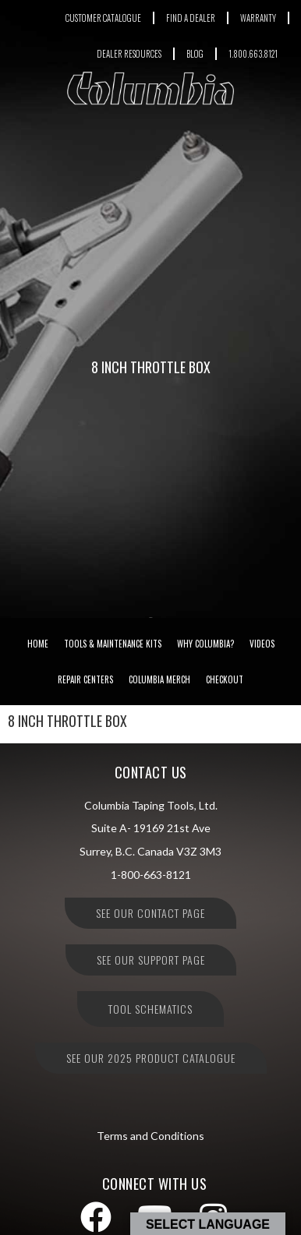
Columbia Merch (159, 679)
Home (37, 643)
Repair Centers (85, 679)
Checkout (224, 679)
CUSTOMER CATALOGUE (103, 18)
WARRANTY (258, 18)
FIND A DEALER (190, 18)
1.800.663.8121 (253, 54)
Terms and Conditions (150, 1135)
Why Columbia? (205, 643)
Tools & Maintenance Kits (112, 643)
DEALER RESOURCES (129, 54)
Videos (262, 643)
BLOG (195, 54)
